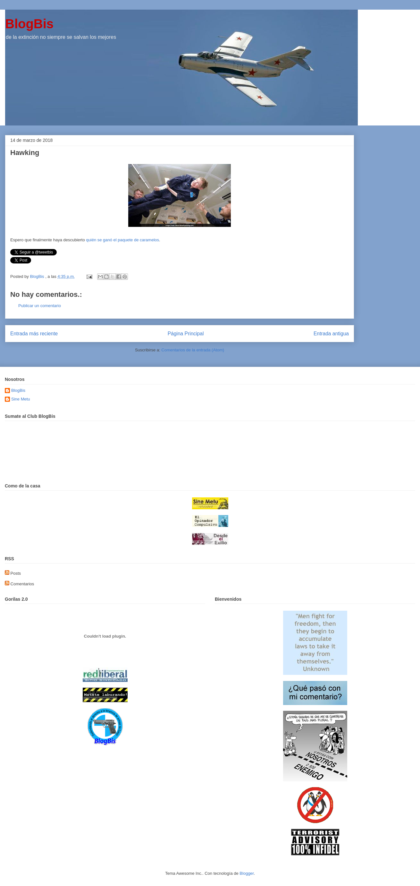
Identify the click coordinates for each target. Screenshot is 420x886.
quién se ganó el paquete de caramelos (122, 239)
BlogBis (29, 24)
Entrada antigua (331, 333)
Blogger (246, 873)
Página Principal (186, 333)
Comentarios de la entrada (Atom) (192, 350)
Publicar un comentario (39, 305)
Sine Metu (20, 399)
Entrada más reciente (34, 333)
